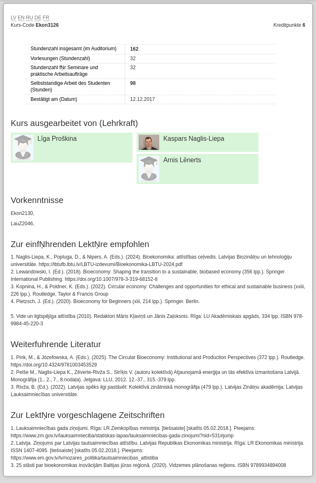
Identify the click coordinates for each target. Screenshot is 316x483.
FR (46, 18)
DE (38, 18)
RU (29, 18)
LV (13, 18)
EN (21, 18)
